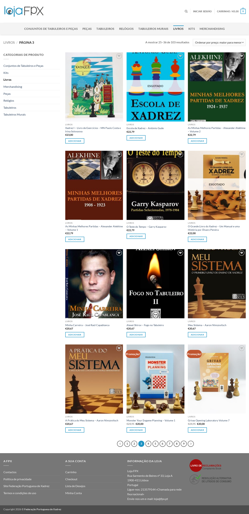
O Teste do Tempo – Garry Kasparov (146, 226)
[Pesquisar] (186, 11)
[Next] (191, 444)
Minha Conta (73, 493)
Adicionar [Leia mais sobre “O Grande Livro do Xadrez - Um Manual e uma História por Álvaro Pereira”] (197, 239)
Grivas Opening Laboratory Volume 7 (208, 420)
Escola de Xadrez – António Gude (145, 128)
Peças (87, 28)
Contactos (9, 472)
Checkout (71, 479)
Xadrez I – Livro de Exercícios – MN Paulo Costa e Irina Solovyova (93, 129)
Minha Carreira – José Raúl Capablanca (87, 325)
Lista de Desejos (75, 486)
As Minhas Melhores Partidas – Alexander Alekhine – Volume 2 (216, 129)
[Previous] (120, 444)
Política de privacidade (17, 479)
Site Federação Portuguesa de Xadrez (26, 486)
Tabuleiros (105, 28)
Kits (191, 28)
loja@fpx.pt (161, 498)
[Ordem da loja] (219, 42)
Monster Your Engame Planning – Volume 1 (151, 420)
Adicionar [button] (74, 141)
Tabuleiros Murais (153, 28)
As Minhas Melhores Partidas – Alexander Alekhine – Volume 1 (94, 228)
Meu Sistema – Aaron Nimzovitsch (207, 325)
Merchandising (212, 28)
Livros (178, 28)
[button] (202, 11)
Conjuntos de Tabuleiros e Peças (51, 28)
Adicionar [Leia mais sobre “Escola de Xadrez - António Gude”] (136, 138)
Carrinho (70, 472)
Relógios (126, 28)
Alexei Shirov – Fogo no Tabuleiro (145, 325)
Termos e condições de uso (19, 493)
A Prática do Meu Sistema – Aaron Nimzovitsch (91, 420)
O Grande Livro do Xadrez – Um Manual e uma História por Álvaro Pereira (214, 228)
